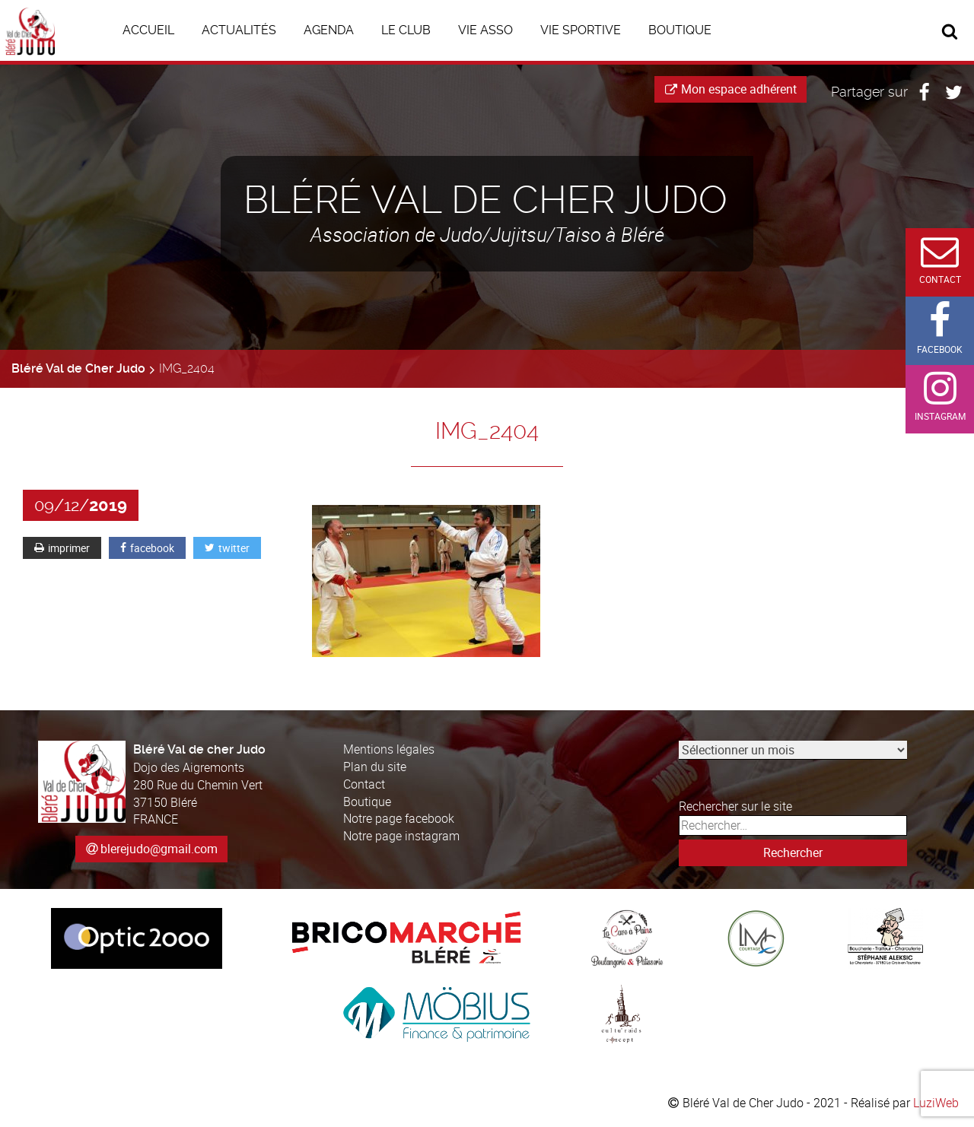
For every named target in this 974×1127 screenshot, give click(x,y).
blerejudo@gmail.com (159, 848)
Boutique (367, 801)
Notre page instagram (401, 835)
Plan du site (374, 766)
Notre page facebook (398, 818)
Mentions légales (388, 749)
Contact (364, 784)
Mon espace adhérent (731, 89)
